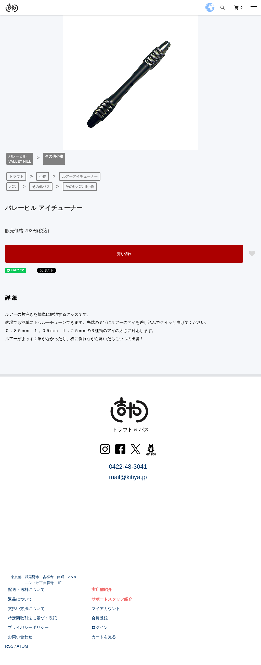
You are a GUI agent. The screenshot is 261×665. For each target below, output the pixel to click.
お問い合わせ (17, 637)
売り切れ (124, 254)
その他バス (41, 187)
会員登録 (97, 618)
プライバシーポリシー (25, 627)
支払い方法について (23, 608)
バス (12, 187)
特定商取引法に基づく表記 (29, 618)
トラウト (16, 176)
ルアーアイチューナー (80, 176)
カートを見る (101, 637)
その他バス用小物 (80, 187)
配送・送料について (23, 589)
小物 (42, 176)
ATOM (22, 646)
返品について (17, 599)
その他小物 (54, 156)
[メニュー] (253, 7)
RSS (9, 646)
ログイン (97, 627)
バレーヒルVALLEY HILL (19, 158)
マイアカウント (103, 608)
